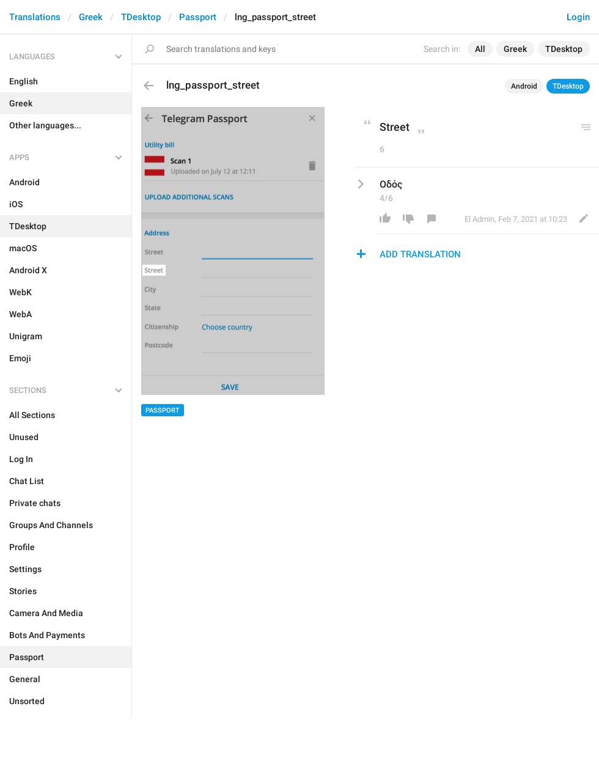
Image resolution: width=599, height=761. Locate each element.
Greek (91, 17)
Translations (35, 17)
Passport (197, 17)
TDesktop (141, 17)
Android (524, 86)
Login (578, 17)
